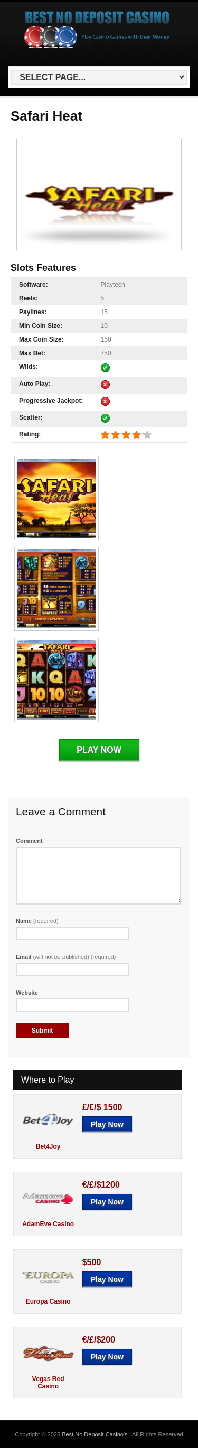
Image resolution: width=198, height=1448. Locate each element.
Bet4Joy (48, 1146)
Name (37, 921)
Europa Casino (48, 1301)
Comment (29, 841)
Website (27, 992)
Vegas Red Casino (48, 1382)
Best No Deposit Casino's (95, 1434)
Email (66, 957)
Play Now (99, 749)
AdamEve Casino (48, 1224)
